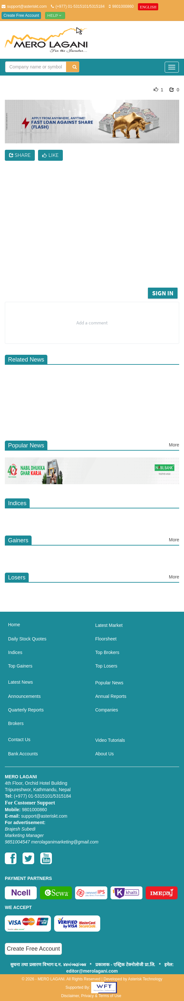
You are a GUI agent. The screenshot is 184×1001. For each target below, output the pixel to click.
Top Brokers (107, 652)
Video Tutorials (110, 740)
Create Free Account (21, 15)
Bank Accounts (23, 753)
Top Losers (106, 666)
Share (20, 155)
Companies (106, 709)
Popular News (109, 682)
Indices (15, 652)
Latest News (20, 682)
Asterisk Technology (145, 979)
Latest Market (109, 625)
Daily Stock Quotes (27, 638)
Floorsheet (106, 638)
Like (50, 155)
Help (55, 15)
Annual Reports (111, 696)
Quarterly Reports (26, 709)
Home (14, 624)
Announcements (24, 696)
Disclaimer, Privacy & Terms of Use (91, 996)
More (174, 445)
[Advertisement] (97, 237)
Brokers (16, 723)
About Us (104, 753)
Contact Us (19, 739)
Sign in (162, 293)
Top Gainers (20, 666)
